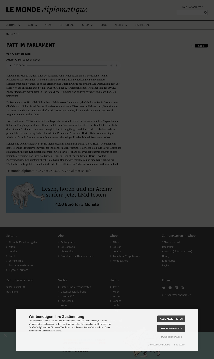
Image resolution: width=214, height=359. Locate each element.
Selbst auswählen (171, 337)
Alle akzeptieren (171, 319)
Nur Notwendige (171, 328)
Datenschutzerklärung (159, 344)
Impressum (179, 344)
